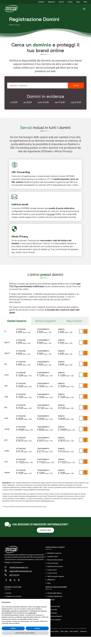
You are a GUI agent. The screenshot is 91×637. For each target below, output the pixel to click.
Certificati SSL (52, 610)
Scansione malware (54, 620)
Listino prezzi (52, 570)
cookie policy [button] (32, 613)
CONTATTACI (45, 530)
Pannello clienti (52, 557)
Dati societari (74, 632)
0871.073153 (14, 575)
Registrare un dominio (14, 597)
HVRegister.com (47, 501)
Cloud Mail (51, 600)
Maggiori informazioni (13, 563)
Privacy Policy (54, 632)
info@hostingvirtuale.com (18, 568)
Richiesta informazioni (55, 567)
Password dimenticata (55, 560)
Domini (8, 593)
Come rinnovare (52, 563)
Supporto (51, 2)
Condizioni (83, 632)
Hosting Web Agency (54, 593)
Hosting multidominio (54, 597)
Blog (78, 2)
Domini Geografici (45, 321)
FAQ (85, 2)
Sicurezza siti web (53, 607)
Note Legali (64, 632)
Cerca (76, 85)
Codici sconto (52, 573)
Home (11, 25)
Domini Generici (16, 321)
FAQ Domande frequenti (55, 577)
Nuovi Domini (74, 321)
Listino (70, 2)
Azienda (41, 2)
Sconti (61, 2)
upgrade (51, 214)
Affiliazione (51, 580)
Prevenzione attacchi (54, 617)
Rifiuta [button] (13, 628)
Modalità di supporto (54, 554)
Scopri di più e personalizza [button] (25, 633)
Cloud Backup (52, 613)
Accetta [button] (37, 628)
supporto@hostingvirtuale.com (20, 571)
